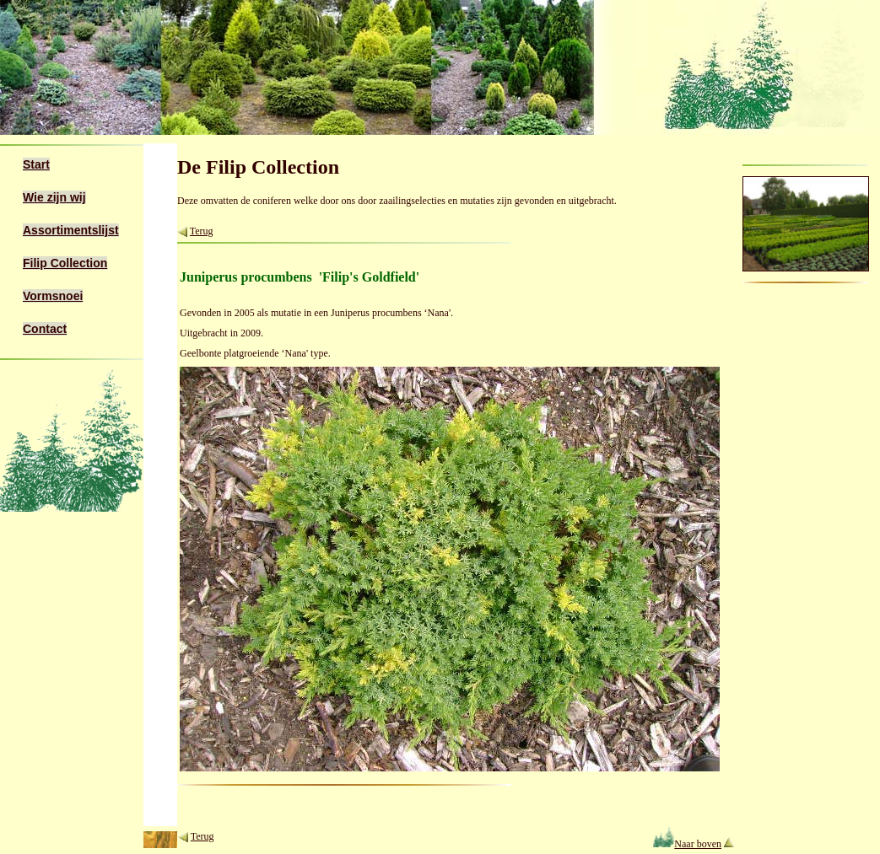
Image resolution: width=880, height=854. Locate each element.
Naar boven (687, 844)
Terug (201, 231)
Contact (45, 329)
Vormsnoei (53, 296)
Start (36, 164)
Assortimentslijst (71, 230)
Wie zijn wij (54, 197)
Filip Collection (65, 263)
